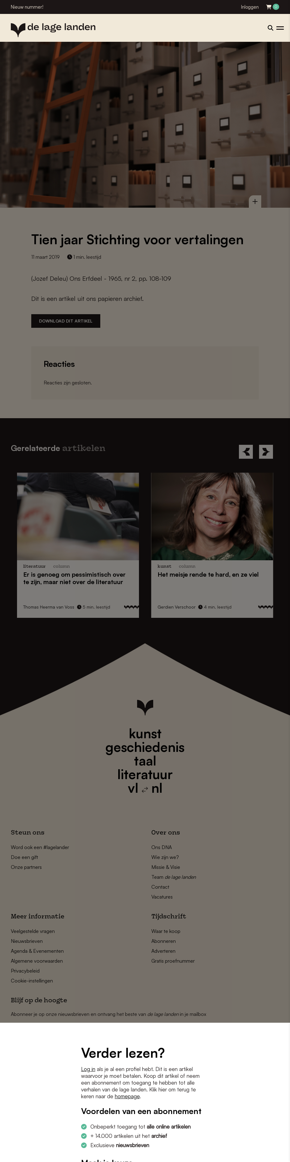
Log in (88, 1069)
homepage (127, 1096)
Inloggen (250, 7)
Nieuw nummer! (27, 7)
